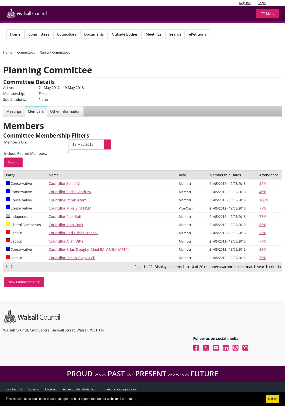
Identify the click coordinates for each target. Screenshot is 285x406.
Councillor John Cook (66, 224)
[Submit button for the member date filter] (13, 162)
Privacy (33, 389)
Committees (38, 34)
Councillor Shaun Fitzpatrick (72, 257)
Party (10, 175)
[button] (107, 144)
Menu (267, 13)
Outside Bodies (125, 34)
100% (263, 200)
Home (15, 34)
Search (175, 34)
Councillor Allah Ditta (66, 241)
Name (54, 175)
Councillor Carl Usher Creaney (73, 232)
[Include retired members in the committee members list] (69, 152)
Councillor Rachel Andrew (70, 191)
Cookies (51, 389)
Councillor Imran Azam (67, 200)
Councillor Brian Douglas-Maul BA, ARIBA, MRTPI (89, 249)
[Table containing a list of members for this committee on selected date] (142, 221)
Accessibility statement (80, 389)
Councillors (66, 34)
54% (262, 183)
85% (262, 224)
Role (182, 175)
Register (245, 3)
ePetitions (197, 34)
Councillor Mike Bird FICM (70, 208)
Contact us (14, 389)
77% (262, 208)
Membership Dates (225, 175)
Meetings (154, 34)
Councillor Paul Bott (65, 216)
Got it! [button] (272, 398)
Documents (94, 34)
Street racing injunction (120, 389)
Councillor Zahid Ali (65, 183)
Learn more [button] (128, 398)
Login (262, 3)
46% (262, 191)
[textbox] (89, 144)
